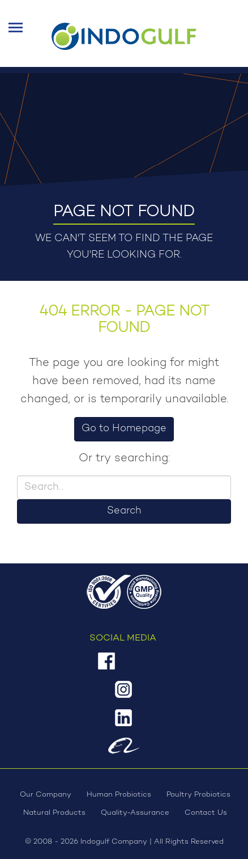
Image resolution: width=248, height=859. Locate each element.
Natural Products (54, 812)
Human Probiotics (119, 794)
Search (124, 511)
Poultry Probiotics (198, 794)
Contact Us (206, 812)
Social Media (122, 638)
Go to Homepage (124, 429)
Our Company (45, 794)
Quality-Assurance (135, 812)
